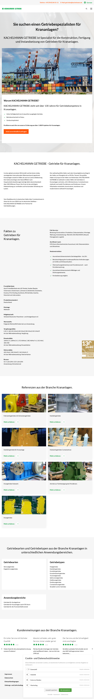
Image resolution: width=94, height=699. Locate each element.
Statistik (33, 674)
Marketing (33, 685)
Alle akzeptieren (65, 690)
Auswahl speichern (51, 690)
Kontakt (50, 694)
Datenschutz (64, 694)
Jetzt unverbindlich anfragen (16, 131)
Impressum (56, 694)
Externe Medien (35, 680)
